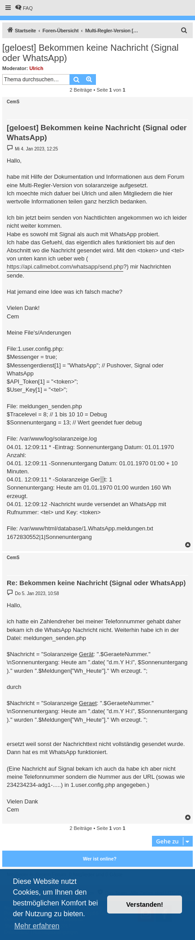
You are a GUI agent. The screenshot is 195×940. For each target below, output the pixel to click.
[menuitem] (24, 8)
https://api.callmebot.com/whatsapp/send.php (65, 266)
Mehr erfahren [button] (37, 926)
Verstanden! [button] (144, 904)
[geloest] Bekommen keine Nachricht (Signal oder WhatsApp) (90, 53)
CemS (13, 101)
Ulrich (36, 68)
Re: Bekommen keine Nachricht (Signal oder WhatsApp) (96, 583)
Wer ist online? (100, 858)
